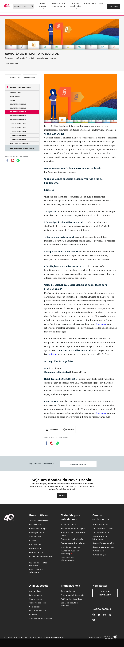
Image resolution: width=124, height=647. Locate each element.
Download (52, 429)
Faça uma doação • (38, 611)
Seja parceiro (35, 607)
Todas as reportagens (39, 521)
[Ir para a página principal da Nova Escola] (7, 7)
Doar (62, 495)
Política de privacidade (71, 599)
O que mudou (15, 96)
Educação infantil (37, 532)
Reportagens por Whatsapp (37, 570)
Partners (33, 615)
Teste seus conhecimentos (20, 143)
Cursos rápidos (99, 551)
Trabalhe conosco (37, 603)
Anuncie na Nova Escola (40, 618)
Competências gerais (20, 87)
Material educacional (70, 547)
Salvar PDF (13, 77)
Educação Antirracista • (103, 528)
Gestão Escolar (36, 552)
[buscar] (32, 6)
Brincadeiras (35, 544)
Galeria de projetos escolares (38, 564)
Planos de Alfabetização (72, 539)
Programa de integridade (72, 595)
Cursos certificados (75, 6)
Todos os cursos (100, 524)
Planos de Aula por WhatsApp (69, 552)
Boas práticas (42, 6)
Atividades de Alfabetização (67, 558)
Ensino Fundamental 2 (103, 543)
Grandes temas (36, 525)
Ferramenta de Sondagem (73, 528)
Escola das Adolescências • (41, 557)
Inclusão (33, 540)
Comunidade (90, 3)
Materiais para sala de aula (58, 5)
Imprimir (29, 77)
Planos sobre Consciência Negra (73, 533)
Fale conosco (35, 595)
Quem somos (35, 599)
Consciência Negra (37, 528)
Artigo (12, 100)
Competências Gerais (18, 104)
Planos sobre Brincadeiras (73, 543)
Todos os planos (68, 524)
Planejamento (35, 548)
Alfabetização (35, 536)
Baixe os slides (15, 92)
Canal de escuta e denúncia (69, 604)
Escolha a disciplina (78, 464)
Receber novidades (105, 593)
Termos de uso (68, 591)
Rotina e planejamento (103, 547)
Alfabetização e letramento (99, 537)
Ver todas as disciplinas (22, 148)
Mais (101, 5)
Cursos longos (99, 555)
